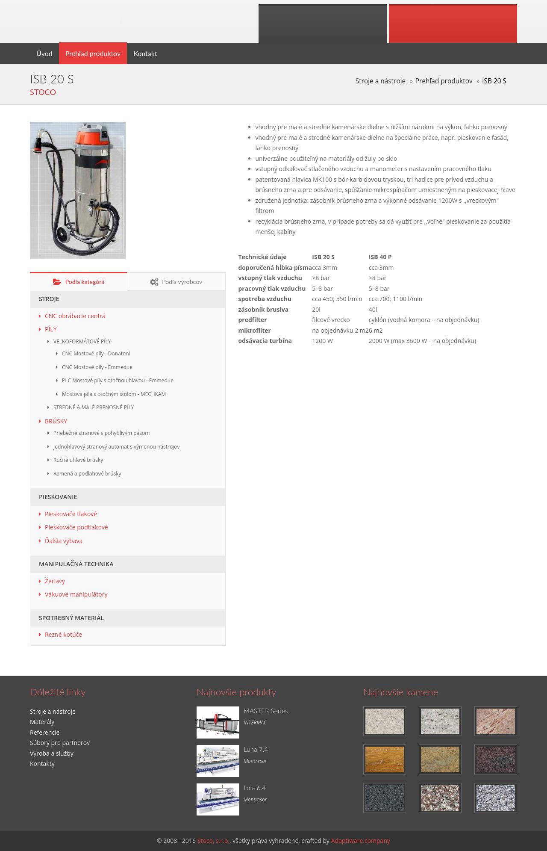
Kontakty (42, 763)
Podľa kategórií (78, 282)
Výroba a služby (52, 753)
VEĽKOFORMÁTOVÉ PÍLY (82, 341)
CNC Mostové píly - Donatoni (96, 353)
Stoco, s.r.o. (213, 840)
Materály (42, 722)
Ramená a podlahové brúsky (87, 473)
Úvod (44, 53)
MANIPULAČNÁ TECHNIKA (76, 564)
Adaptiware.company (360, 840)
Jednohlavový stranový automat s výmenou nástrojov (116, 446)
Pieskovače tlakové (71, 514)
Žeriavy (55, 581)
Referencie (44, 732)
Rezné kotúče (63, 634)
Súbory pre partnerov (60, 743)
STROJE (49, 299)
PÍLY (50, 329)
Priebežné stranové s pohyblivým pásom (101, 433)
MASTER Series (266, 711)
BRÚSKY (56, 421)
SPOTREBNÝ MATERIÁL (71, 618)
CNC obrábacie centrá (75, 316)
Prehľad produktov (93, 53)
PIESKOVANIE (58, 497)
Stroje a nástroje (381, 81)
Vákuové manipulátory (76, 594)
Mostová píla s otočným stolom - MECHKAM (114, 394)
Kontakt (145, 53)
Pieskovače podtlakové (76, 527)
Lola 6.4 (255, 788)
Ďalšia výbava (63, 541)
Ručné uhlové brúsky (78, 460)
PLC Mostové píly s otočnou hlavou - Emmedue (118, 380)
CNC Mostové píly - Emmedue (97, 367)
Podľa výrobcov (176, 282)
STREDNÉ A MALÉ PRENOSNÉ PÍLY (93, 407)
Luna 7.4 (256, 749)
